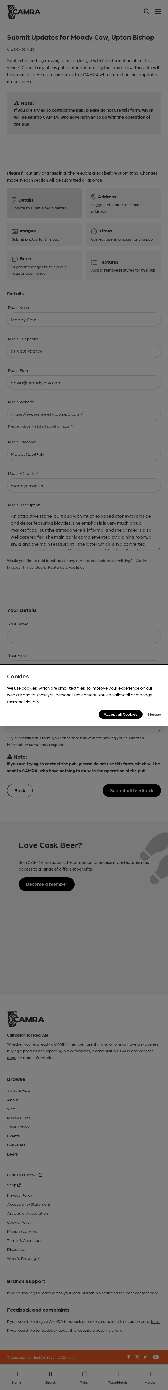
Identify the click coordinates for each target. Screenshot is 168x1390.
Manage (154, 714)
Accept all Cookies (121, 714)
